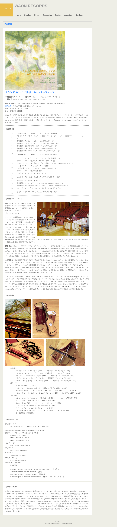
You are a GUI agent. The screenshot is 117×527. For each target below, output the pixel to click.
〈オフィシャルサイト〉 (13, 213)
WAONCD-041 (23, 106)
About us (68, 15)
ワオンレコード (58, 521)
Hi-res (37, 15)
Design (58, 15)
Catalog (27, 15)
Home (18, 15)
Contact (79, 15)
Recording (47, 15)
